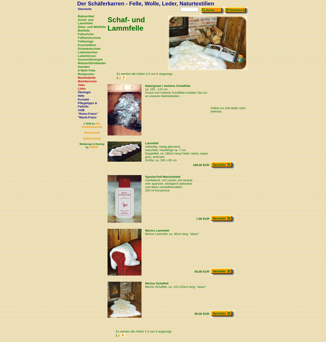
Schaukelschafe (89, 48)
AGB (81, 110)
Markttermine (87, 81)
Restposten (86, 74)
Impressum (92, 132)
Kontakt (83, 99)
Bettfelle (84, 30)
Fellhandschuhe (89, 37)
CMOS (93, 147)
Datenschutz (92, 138)
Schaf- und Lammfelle (85, 21)
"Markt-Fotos (87, 117)
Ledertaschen (88, 52)
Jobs (81, 85)
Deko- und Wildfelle (92, 27)
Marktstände (87, 77)
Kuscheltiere (87, 45)
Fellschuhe (86, 34)
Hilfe (81, 96)
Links (82, 88)
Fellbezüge (85, 41)
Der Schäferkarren (92, 125)
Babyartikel (86, 16)
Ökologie (84, 92)
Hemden (84, 66)
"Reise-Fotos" (88, 113)
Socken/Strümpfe (90, 59)
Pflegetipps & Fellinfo (87, 104)
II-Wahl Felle (86, 70)
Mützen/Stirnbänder (92, 63)
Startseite (85, 9)
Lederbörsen (87, 56)
